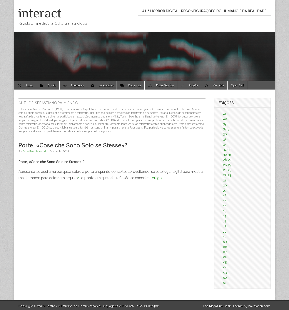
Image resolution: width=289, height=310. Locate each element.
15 (224, 211)
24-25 (227, 170)
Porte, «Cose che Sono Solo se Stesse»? (72, 145)
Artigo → (159, 178)
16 (224, 206)
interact (40, 13)
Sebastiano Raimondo (35, 151)
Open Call (237, 85)
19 (224, 190)
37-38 (227, 129)
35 (224, 139)
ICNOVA (128, 306)
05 (225, 262)
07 (225, 252)
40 (225, 119)
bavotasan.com (259, 306)
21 (224, 180)
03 (225, 272)
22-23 (227, 175)
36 (225, 134)
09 (225, 241)
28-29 (227, 160)
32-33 (227, 149)
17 (224, 200)
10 (224, 236)
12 (224, 226)
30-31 (227, 155)
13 (224, 221)
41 (224, 114)
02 (225, 277)
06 (225, 257)
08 (225, 247)
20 (225, 185)
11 (224, 231)
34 (225, 144)
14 (224, 216)
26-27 (227, 165)
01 (224, 282)
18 (224, 195)
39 (225, 124)
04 (225, 267)
